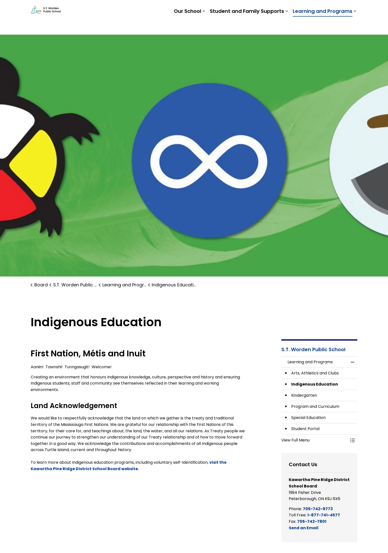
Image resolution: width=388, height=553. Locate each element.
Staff (295, 9)
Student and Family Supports (247, 26)
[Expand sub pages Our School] (203, 26)
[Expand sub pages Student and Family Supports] (286, 26)
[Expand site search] (352, 8)
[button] (314, 440)
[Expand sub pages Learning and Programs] (354, 26)
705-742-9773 (318, 509)
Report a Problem (324, 9)
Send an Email (303, 528)
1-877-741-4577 (323, 515)
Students (275, 9)
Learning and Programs (322, 26)
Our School (187, 26)
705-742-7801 (311, 521)
